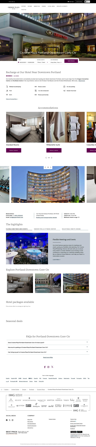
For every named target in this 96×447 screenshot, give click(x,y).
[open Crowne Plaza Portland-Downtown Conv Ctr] (60, 389)
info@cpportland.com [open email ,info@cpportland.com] (16, 217)
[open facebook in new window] (44, 367)
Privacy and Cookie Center (76, 423)
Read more (82, 80)
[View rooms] (12, 290)
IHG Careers (30, 421)
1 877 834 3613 (22, 432)
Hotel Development (32, 425)
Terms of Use (73, 419)
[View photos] (68, 290)
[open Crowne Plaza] (41, 389)
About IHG (30, 419)
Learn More (56, 259)
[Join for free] (79, 2)
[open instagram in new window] (47, 367)
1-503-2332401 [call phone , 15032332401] (18, 215)
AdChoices (73, 421)
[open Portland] (31, 389)
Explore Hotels (52, 419)
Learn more (74, 436)
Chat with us (12, 1)
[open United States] (15, 389)
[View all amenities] (11, 99)
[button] (13, 150)
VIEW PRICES (71, 61)
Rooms (30, 6)
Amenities (37, 6)
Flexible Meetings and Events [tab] (17, 229)
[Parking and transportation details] (46, 217)
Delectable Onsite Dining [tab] (71, 229)
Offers (23, 6)
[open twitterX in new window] (51, 367)
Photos (23, 9)
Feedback (72, 428)
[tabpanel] (48, 248)
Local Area (51, 6)
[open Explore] (6, 389)
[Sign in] (87, 2)
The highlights (14, 224)
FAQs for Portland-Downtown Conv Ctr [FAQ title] (48, 336)
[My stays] (71, 1)
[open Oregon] (24, 389)
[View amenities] (41, 290)
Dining (44, 6)
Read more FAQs (48, 357)
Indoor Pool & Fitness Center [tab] (45, 229)
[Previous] (46, 158)
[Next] (51, 158)
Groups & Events (62, 6)
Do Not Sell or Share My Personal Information (77, 426)
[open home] (2, 389)
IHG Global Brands (32, 423)
